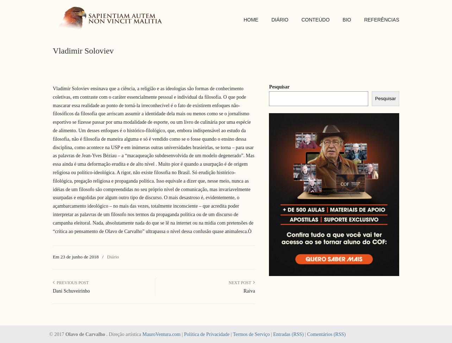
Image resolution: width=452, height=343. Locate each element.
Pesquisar (279, 87)
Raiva (249, 291)
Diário (113, 256)
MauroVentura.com (162, 334)
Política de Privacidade (207, 334)
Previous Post (71, 282)
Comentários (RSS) (326, 334)
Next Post (241, 282)
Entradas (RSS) (288, 334)
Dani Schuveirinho (71, 291)
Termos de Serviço (251, 334)
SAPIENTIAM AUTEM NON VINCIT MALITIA (112, 19)
